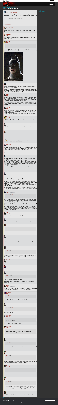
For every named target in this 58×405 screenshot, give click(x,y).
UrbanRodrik (8, 391)
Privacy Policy (21, 402)
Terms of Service (17, 402)
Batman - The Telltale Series (14, 12)
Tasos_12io (8, 218)
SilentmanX (8, 116)
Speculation (6, 24)
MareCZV (7, 285)
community (12, 400)
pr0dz (7, 212)
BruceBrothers (8, 144)
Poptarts (7, 94)
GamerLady (8, 107)
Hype (10, 24)
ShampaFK (8, 123)
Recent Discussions (42, 11)
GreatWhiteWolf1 (8, 326)
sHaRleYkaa (8, 265)
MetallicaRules (8, 224)
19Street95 (7, 11)
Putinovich (8, 365)
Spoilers (9, 24)
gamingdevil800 (8, 41)
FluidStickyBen (8, 292)
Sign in (4, 397)
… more (15, 196)
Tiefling (7, 155)
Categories (51, 4)
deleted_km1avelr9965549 (10, 27)
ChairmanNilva (8, 34)
